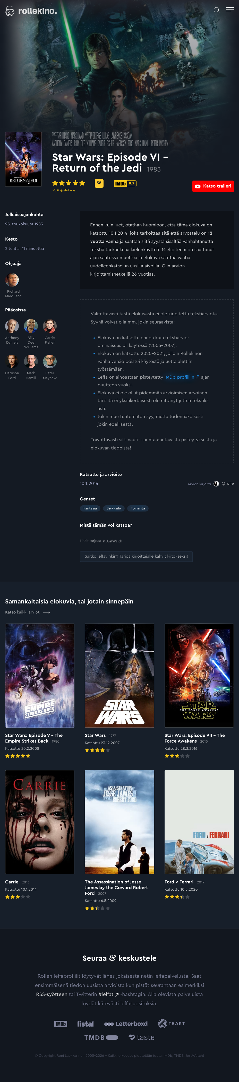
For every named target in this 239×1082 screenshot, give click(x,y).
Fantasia (90, 508)
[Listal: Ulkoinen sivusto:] (84, 1024)
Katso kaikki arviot (27, 612)
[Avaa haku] (216, 10)
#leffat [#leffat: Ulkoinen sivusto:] (106, 994)
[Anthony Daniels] (12, 334)
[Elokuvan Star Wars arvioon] (119, 688)
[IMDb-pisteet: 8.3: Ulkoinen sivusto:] (152, 183)
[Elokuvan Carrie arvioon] (39, 835)
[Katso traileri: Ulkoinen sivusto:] (213, 183)
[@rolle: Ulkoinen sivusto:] (224, 484)
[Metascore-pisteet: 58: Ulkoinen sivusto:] (126, 183)
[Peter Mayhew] (50, 367)
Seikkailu (114, 508)
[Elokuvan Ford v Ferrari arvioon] (199, 835)
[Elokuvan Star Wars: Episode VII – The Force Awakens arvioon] (199, 691)
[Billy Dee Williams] (31, 334)
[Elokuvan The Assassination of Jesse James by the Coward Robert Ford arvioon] (119, 841)
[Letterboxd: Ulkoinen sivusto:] (126, 1023)
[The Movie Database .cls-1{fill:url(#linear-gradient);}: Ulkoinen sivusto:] (101, 1038)
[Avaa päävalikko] (230, 10)
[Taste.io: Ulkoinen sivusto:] (141, 1038)
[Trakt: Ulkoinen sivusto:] (173, 1023)
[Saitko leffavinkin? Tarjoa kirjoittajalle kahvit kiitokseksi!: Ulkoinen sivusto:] (136, 556)
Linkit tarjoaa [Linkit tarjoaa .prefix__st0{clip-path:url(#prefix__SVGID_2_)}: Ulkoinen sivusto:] (101, 541)
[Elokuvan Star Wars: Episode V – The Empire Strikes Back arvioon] (39, 691)
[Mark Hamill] (31, 367)
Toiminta (138, 508)
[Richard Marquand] (12, 286)
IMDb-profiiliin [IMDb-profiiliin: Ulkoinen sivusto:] (179, 377)
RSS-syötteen (51, 994)
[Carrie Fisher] (50, 334)
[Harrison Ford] (12, 367)
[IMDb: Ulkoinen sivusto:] (60, 1024)
